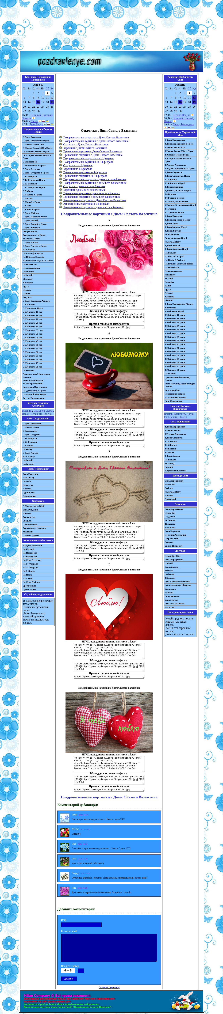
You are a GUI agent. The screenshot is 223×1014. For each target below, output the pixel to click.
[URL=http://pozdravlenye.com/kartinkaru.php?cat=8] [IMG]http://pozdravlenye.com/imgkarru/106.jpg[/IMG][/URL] (109, 780)
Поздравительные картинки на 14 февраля (88, 161)
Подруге (27, 290)
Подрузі (168, 293)
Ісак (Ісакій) (171, 416)
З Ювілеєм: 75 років (175, 366)
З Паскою (169, 452)
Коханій (169, 278)
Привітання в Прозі (175, 393)
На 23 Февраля (30, 567)
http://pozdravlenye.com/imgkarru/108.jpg (109, 558)
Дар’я (190, 413)
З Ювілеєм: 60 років (175, 355)
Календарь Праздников (35, 387)
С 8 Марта (28, 191)
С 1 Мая (27, 205)
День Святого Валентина (177, 581)
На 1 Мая (27, 578)
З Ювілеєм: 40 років (175, 340)
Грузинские (28, 492)
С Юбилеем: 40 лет (32, 337)
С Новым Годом (31, 427)
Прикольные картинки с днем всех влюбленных (91, 193)
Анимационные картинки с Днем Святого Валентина (94, 200)
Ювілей (169, 495)
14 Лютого (170, 520)
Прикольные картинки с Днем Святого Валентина (92, 151)
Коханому (170, 274)
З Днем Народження (175, 140)
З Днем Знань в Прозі (176, 227)
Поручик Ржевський (175, 535)
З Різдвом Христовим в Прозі (179, 168)
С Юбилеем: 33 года (33, 330)
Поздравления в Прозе (34, 390)
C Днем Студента (31, 434)
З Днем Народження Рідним (179, 304)
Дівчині (168, 300)
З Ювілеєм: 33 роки (175, 333)
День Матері (171, 600)
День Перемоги (172, 531)
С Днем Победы (31, 213)
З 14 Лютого (171, 179)
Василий (27, 410)
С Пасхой (27, 198)
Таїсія (183, 416)
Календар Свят (172, 390)
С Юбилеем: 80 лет (32, 366)
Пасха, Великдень (183, 124)
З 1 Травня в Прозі (174, 212)
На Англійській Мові (175, 397)
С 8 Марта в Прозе (32, 194)
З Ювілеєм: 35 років (175, 337)
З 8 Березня (170, 194)
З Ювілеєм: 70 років (175, 362)
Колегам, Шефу (172, 241)
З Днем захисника (174, 187)
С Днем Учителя (31, 227)
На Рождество (30, 556)
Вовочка (169, 542)
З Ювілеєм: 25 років (175, 326)
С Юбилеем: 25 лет (32, 322)
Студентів (170, 516)
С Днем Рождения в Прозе (36, 140)
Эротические (29, 585)
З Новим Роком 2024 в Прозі (179, 151)
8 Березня (170, 527)
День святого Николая (34, 528)
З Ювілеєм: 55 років (175, 351)
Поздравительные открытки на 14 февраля (88, 158)
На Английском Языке (34, 394)
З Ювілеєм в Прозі (174, 311)
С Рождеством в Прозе (34, 165)
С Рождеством (30, 161)
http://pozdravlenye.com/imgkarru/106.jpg (109, 790)
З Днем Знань (172, 223)
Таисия (47, 413)
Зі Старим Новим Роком (177, 154)
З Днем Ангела (172, 245)
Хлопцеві (169, 296)
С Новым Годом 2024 (33, 144)
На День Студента (32, 560)
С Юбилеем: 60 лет (32, 352)
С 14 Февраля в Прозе (34, 180)
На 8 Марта (29, 571)
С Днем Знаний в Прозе (35, 224)
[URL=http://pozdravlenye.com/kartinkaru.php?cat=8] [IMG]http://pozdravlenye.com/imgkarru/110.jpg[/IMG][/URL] (109, 317)
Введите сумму (70, 965)
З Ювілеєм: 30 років (175, 329)
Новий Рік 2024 (172, 556)
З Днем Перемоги (173, 216)
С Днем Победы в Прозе (35, 216)
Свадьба (27, 481)
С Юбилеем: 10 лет (32, 312)
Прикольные (29, 496)
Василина (179, 413)
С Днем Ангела (30, 242)
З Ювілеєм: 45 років (175, 344)
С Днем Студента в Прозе (36, 172)
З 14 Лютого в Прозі (175, 183)
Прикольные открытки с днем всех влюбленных (91, 196)
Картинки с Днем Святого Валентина (85, 147)
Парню (26, 293)
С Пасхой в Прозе (32, 202)
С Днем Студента (31, 169)
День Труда (36, 124)
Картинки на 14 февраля (77, 168)
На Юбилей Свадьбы (33, 257)
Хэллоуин (28, 531)
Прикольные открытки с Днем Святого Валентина (92, 154)
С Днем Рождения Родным (36, 301)
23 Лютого (170, 524)
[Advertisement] (111, 25)
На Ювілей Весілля (175, 260)
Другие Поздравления (34, 398)
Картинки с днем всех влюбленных (84, 189)
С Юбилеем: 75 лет (32, 363)
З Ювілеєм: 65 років (175, 359)
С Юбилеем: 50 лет (32, 344)
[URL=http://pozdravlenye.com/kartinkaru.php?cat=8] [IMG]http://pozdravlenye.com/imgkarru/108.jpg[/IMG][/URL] (109, 549)
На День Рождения (32, 545)
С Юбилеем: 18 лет (32, 315)
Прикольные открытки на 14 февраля (85, 175)
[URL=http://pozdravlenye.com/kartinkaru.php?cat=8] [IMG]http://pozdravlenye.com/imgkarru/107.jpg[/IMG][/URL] (109, 667)
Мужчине (27, 279)
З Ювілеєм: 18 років (175, 318)
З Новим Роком (172, 430)
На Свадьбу (29, 249)
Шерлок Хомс (172, 538)
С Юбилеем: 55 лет (32, 348)
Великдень (170, 589)
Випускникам (172, 234)
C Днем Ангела (30, 453)
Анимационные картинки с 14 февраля (86, 203)
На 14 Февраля (30, 563)
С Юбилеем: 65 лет (32, 355)
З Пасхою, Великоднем (176, 201)
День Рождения (30, 474)
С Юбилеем (29, 304)
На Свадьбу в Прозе (33, 253)
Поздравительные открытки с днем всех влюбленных (94, 179)
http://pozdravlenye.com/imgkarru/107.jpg (109, 677)
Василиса (39, 410)
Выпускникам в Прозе (34, 235)
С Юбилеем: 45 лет (32, 341)
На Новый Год (30, 552)
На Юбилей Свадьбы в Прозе (38, 260)
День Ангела (171, 567)
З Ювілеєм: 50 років (175, 348)
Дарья (49, 410)
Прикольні (170, 499)
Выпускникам (30, 231)
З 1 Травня (170, 208)
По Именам (28, 370)
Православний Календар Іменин (177, 378)
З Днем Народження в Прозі (179, 143)
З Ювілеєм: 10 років (175, 315)
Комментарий (69, 931)
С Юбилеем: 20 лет (32, 319)
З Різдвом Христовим (175, 165)
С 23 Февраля (30, 183)
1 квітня (169, 592)
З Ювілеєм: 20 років (175, 322)
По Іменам (170, 373)
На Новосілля (172, 267)
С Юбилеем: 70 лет (32, 359)
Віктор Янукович (173, 545)
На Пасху (27, 449)
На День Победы (31, 582)
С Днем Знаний (30, 220)
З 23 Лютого (171, 445)
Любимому (28, 271)
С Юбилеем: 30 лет (32, 326)
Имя (63, 919)
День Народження (174, 480)
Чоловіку (169, 282)
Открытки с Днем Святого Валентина (85, 144)
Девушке (27, 297)
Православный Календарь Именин (36, 375)
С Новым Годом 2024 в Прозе (37, 148)
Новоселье (28, 485)
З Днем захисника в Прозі (178, 190)
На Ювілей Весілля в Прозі (179, 263)
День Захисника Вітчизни (178, 585)
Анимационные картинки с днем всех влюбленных (93, 207)
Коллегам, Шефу (31, 238)
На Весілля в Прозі (174, 256)
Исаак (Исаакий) (32, 413)
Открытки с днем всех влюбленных (84, 186)
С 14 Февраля (30, 176)
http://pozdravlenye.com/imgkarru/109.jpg (109, 445)
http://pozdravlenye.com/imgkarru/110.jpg (109, 327)
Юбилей (27, 488)
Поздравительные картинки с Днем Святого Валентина (96, 140)
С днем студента (31, 535)
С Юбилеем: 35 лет (32, 333)
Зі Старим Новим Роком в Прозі (178, 159)
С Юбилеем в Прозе (33, 308)
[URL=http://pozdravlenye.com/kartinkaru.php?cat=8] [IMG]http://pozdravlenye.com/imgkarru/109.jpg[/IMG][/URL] (109, 436)
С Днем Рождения (32, 137)
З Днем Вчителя (173, 230)
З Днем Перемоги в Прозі (177, 219)
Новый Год (28, 477)
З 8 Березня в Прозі (174, 197)
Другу (26, 286)
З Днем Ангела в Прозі (176, 249)
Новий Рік (170, 484)
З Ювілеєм (170, 307)
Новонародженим (174, 271)
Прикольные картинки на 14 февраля (85, 172)
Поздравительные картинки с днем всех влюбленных (94, 182)
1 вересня (169, 607)
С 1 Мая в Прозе (31, 209)
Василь (168, 413)
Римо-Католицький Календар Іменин (180, 385)
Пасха (33, 121)
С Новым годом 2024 (33, 506)
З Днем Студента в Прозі (177, 176)
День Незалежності (174, 603)
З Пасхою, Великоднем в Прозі (180, 205)
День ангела (29, 517)
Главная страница (109, 987)
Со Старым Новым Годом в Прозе (37, 156)
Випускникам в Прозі (176, 238)
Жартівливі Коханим (175, 470)
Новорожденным (31, 268)
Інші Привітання (173, 401)
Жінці (168, 285)
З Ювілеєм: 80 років (175, 370)
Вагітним (169, 574)
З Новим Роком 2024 (175, 147)
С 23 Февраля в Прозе (34, 187)
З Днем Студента (173, 172)
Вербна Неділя (181, 114)
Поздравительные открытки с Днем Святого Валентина (96, 137)
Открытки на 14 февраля (78, 165)
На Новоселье (30, 264)
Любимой (27, 275)
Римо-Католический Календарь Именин (33, 382)
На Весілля (170, 252)
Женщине (28, 282)
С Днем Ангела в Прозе (35, 246)
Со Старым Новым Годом (36, 151)
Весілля (169, 488)
